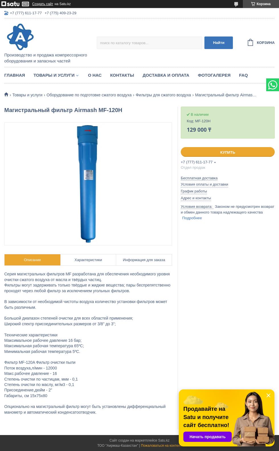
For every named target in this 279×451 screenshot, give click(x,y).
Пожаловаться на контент (161, 446)
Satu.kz (163, 440)
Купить (227, 152)
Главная (14, 75)
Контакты (122, 75)
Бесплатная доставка (199, 178)
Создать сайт (42, 4)
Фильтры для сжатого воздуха (163, 95)
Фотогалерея (214, 75)
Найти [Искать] (218, 42)
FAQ (243, 75)
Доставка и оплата (166, 75)
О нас (95, 75)
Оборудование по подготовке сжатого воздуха (89, 95)
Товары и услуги (54, 75)
